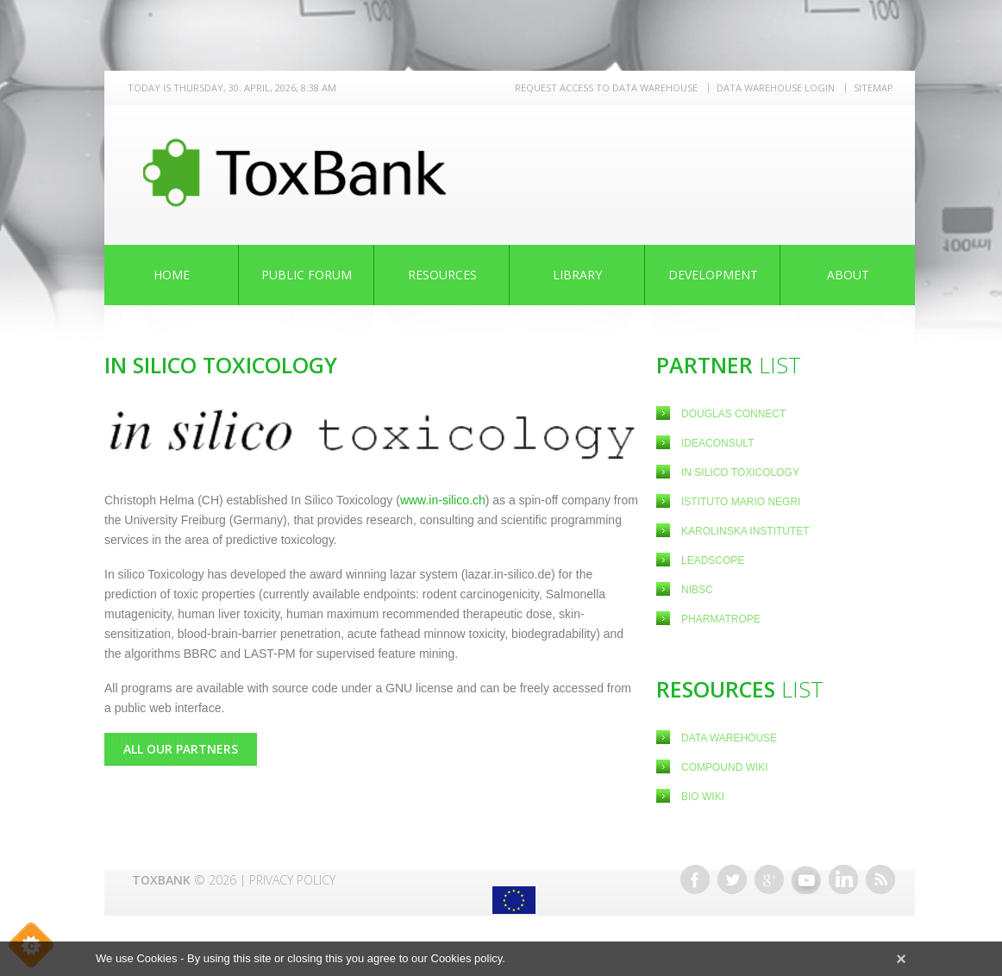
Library (577, 274)
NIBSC (697, 590)
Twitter (732, 879)
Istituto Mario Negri (740, 502)
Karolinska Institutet (745, 531)
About (848, 274)
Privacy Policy (292, 880)
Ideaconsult (719, 443)
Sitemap (873, 87)
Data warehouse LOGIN (776, 87)
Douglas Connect (734, 414)
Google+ (769, 879)
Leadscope (714, 560)
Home (171, 274)
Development (713, 274)
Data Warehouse (729, 738)
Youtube (806, 879)
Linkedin (843, 879)
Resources (442, 274)
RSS (880, 879)
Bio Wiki (702, 797)
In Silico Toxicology (740, 472)
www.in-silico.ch (442, 500)
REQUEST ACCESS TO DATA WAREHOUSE (606, 87)
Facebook (695, 879)
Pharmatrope (721, 619)
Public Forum (306, 274)
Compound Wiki (724, 767)
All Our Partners (180, 749)
